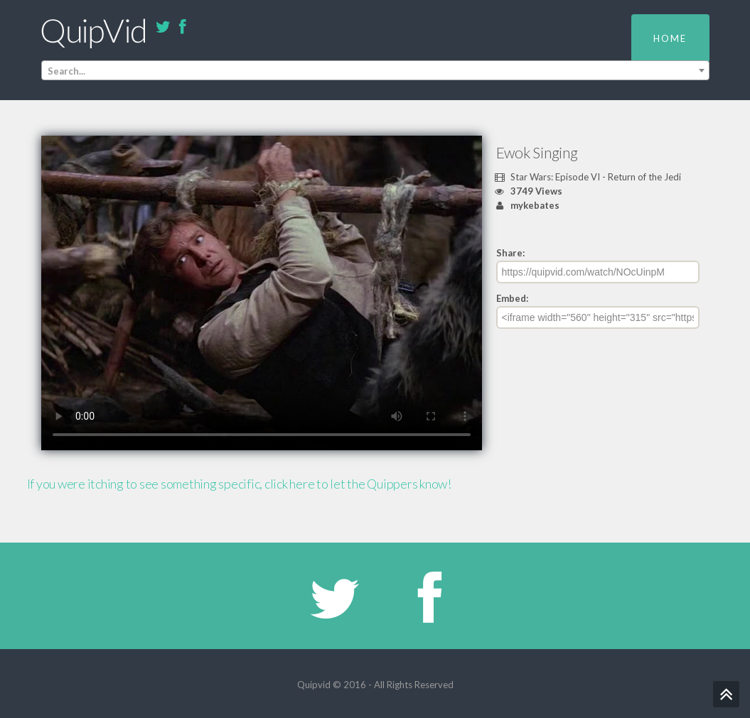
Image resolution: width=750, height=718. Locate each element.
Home (670, 38)
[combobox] (375, 70)
